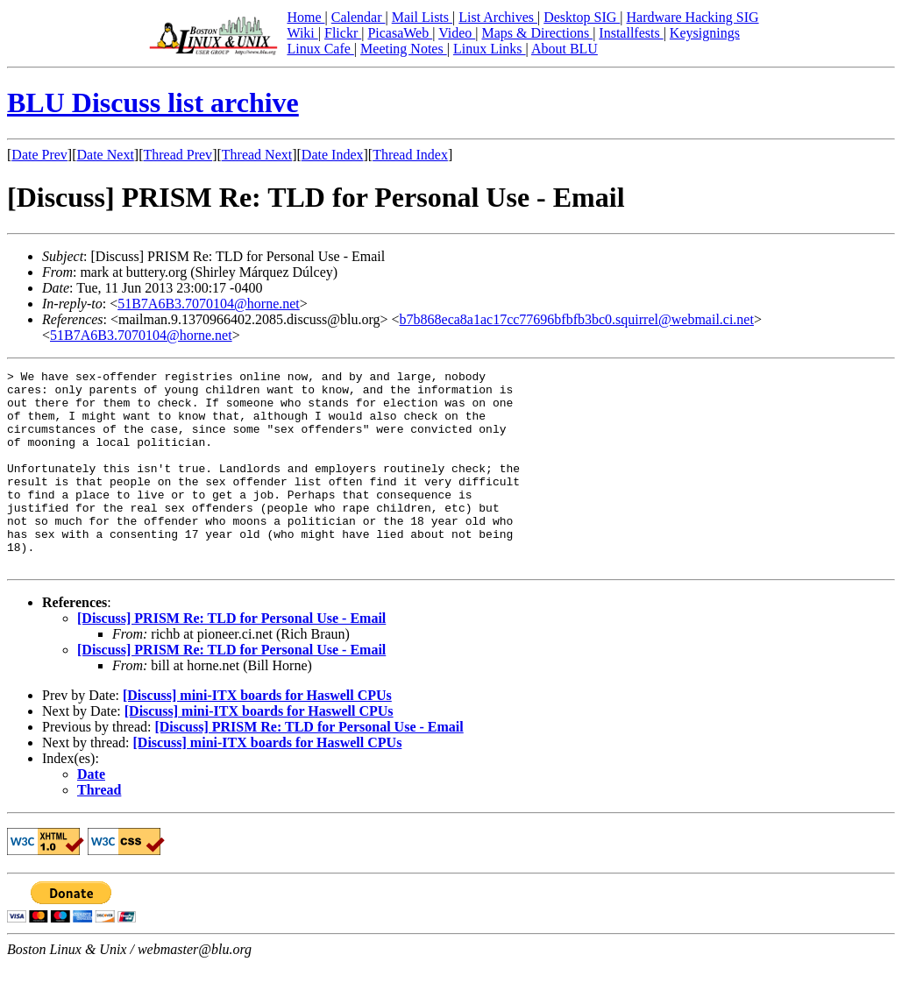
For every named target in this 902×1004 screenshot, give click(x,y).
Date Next (105, 154)
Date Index (333, 154)
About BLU (564, 48)
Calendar (358, 17)
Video (456, 32)
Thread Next (257, 154)
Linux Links (489, 48)
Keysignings (705, 32)
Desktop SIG (581, 17)
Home (305, 17)
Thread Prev (177, 154)
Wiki (302, 32)
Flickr (342, 32)
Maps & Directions (537, 32)
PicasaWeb (399, 32)
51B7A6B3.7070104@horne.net (208, 303)
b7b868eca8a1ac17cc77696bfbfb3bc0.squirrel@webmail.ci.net (577, 319)
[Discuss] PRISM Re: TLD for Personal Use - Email (231, 657)
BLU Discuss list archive (153, 102)
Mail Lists (422, 17)
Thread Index (410, 154)
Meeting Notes (403, 48)
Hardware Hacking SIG (693, 17)
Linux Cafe (320, 48)
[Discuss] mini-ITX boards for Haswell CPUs (257, 734)
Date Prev (39, 154)
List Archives (497, 17)
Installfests (631, 32)
